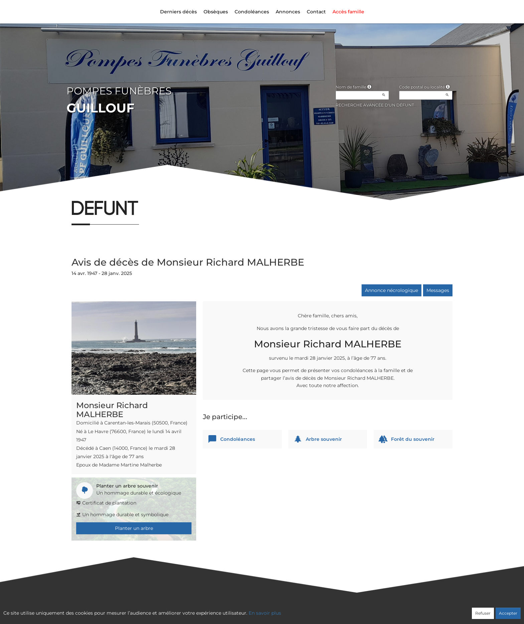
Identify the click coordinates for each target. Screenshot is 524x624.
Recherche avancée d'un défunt (375, 104)
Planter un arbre (134, 528)
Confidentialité (259, 610)
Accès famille (348, 12)
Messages (437, 290)
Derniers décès (178, 12)
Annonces (288, 12)
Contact (316, 12)
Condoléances (252, 12)
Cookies (289, 610)
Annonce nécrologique (391, 290)
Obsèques (216, 12)
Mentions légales (322, 610)
